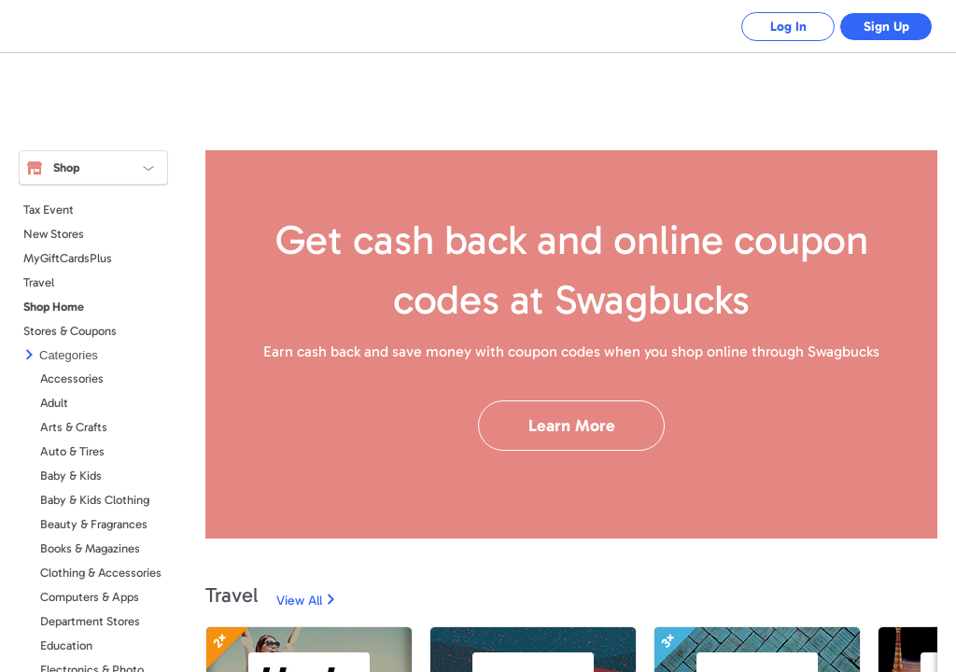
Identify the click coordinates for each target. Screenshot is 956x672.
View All (299, 601)
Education (66, 645)
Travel (38, 282)
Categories (68, 355)
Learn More (571, 425)
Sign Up (886, 27)
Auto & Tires (72, 451)
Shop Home (53, 307)
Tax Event (48, 210)
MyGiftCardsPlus (67, 258)
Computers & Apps (89, 597)
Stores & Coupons (70, 331)
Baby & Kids (71, 476)
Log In (788, 27)
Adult (54, 403)
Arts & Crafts (73, 427)
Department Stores (90, 621)
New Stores (53, 234)
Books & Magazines (90, 548)
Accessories (72, 378)
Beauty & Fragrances (94, 524)
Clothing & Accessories (101, 573)
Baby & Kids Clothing (94, 500)
